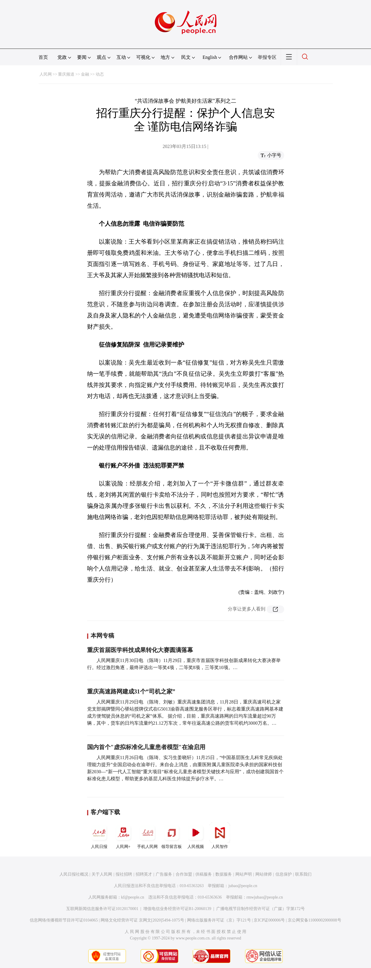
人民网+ (123, 835)
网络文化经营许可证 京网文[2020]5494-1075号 (142, 920)
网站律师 (263, 874)
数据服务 (223, 874)
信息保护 (283, 874)
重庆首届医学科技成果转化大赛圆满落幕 (140, 650)
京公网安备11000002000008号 (314, 920)
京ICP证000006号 (269, 920)
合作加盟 (184, 874)
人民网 (45, 74)
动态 (100, 74)
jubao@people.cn (242, 886)
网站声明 (243, 874)
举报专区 (267, 57)
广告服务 (164, 874)
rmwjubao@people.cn (265, 897)
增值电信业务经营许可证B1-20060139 (177, 909)
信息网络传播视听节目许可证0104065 (64, 920)
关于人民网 (101, 874)
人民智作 (219, 835)
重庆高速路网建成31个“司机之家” (131, 691)
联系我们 (303, 874)
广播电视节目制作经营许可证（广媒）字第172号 (260, 909)
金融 (85, 74)
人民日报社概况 (73, 874)
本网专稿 (102, 635)
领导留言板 (171, 835)
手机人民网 (147, 835)
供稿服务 (203, 874)
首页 (43, 57)
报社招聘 (124, 874)
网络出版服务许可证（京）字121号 (219, 920)
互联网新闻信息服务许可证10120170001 (102, 909)
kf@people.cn (132, 897)
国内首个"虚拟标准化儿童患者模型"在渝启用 (146, 747)
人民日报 (99, 835)
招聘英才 (144, 874)
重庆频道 (66, 74)
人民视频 (195, 835)
